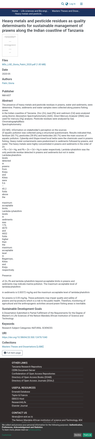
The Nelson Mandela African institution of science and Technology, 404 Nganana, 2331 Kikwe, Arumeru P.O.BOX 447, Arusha (47, 421)
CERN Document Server (23, 370)
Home (15, 11)
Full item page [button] (12, 353)
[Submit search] (62, 4)
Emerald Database (21, 391)
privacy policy (34, 430)
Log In (72, 4)
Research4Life (19, 402)
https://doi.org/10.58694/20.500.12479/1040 (24, 337)
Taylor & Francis (20, 395)
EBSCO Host (18, 398)
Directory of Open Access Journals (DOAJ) (33, 380)
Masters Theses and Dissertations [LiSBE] (66, 11)
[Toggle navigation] (81, 4)
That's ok (87, 435)
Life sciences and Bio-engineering (35, 11)
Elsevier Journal (20, 405)
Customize (6, 435)
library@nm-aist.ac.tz (22, 416)
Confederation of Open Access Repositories (33, 373)
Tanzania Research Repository (27, 366)
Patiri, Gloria (8, 83)
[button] (67, 4)
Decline (77, 435)
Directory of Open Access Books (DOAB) (32, 377)
